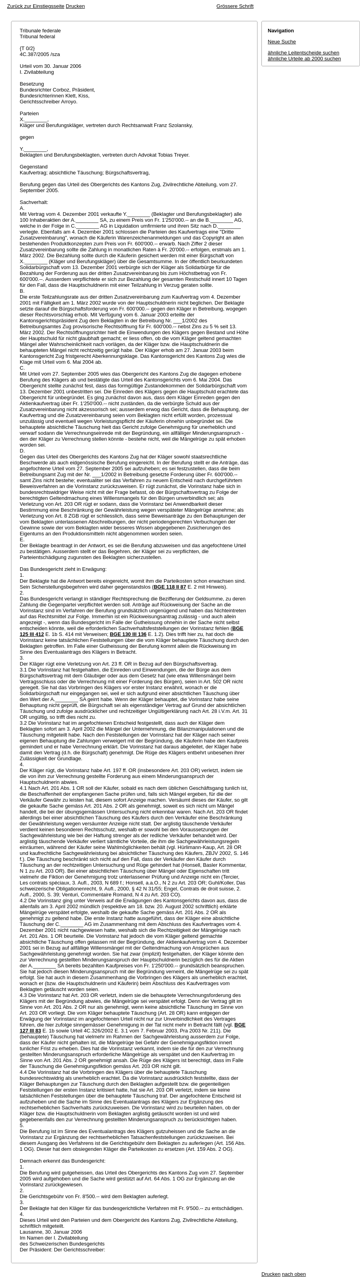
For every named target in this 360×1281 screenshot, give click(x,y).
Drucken (75, 6)
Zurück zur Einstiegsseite (35, 6)
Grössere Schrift (235, 6)
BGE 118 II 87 (170, 587)
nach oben (294, 1274)
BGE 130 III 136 (128, 634)
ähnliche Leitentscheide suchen (303, 53)
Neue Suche (282, 42)
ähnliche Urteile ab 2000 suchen (304, 59)
